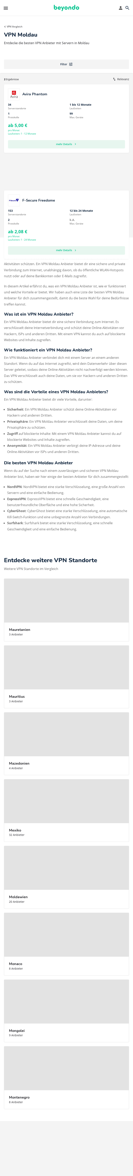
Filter (66, 64)
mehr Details (66, 144)
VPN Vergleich (14, 26)
